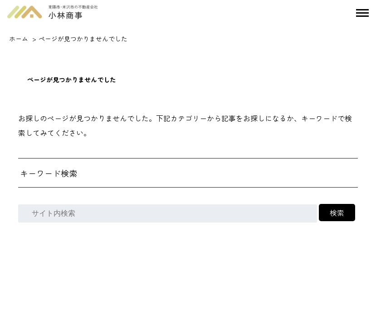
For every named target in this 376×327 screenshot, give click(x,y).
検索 (337, 212)
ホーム (18, 38)
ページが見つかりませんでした (83, 38)
